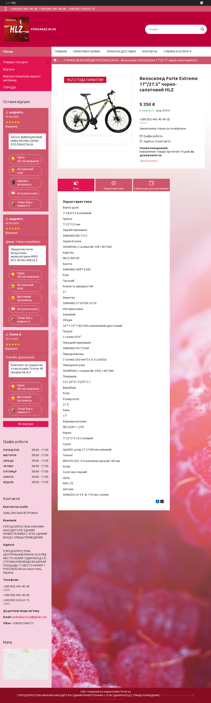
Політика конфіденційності (105, 699)
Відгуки (9, 69)
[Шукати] (202, 29)
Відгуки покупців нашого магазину (22, 78)
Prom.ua (126, 691)
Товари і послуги (15, 62)
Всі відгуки (26, 424)
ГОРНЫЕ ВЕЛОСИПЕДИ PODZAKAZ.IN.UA (91, 60)
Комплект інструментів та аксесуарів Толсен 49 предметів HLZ (27, 368)
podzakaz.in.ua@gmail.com (29, 617)
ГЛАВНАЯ (61, 51)
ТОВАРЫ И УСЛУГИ (176, 51)
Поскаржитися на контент (176, 695)
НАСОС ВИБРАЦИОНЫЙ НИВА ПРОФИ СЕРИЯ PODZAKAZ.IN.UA (26, 141)
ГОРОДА (9, 87)
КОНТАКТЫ (149, 51)
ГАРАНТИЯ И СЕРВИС (86, 51)
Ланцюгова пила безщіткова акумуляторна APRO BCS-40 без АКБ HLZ (24, 255)
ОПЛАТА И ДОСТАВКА (121, 51)
